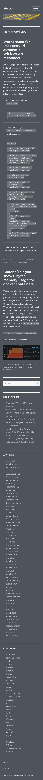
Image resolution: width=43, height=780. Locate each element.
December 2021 (12, 519)
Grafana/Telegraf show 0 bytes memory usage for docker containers (18, 278)
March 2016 (11, 613)
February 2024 (12, 487)
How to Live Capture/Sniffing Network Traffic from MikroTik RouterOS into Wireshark (20, 432)
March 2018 (11, 574)
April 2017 (10, 590)
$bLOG (8, 8)
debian (28, 364)
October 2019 (12, 551)
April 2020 (10, 538)
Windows (10, 751)
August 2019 (11, 555)
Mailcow (9, 690)
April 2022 (10, 509)
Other (8, 716)
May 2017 (10, 587)
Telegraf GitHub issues (28, 313)
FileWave (10, 680)
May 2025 (10, 471)
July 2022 (10, 506)
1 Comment (22, 262)
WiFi (33, 260)
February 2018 (12, 577)
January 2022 (12, 516)
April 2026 (10, 461)
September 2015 (13, 626)
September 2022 (13, 503)
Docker (16, 364)
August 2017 (11, 584)
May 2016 (10, 606)
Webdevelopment (14, 748)
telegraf (17, 367)
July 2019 (10, 558)
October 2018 (12, 564)
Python (9, 729)
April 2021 (10, 532)
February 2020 (12, 545)
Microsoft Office (13, 696)
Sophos (9, 735)
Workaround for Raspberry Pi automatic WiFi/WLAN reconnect (16, 50)
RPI (30, 260)
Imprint (6, 768)
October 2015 (12, 622)
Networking (11, 706)
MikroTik (10, 700)
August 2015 (11, 629)
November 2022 (13, 496)
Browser (9, 667)
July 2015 (10, 632)
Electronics (11, 677)
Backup (9, 664)
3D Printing (11, 654)
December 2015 (12, 619)
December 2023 (13, 493)
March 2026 (11, 464)
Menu (35, 8)
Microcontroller (13, 693)
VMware (9, 745)
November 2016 (13, 593)
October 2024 (12, 477)
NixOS (8, 709)
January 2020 (12, 548)
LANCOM (10, 684)
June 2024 (10, 483)
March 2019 (11, 561)
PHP (7, 722)
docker (34, 364)
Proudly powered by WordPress (21, 776)
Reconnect (24, 260)
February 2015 (12, 635)
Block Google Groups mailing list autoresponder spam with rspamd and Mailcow (21, 412)
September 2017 (13, 580)
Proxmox (10, 726)
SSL (7, 739)
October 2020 (12, 535)
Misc (8, 703)
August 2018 (11, 567)
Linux (16, 260)
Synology (10, 742)
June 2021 (10, 529)
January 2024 (12, 490)
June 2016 (10, 603)
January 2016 (11, 616)
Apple (8, 661)
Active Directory (13, 658)
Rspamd (9, 732)
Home (6, 763)
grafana (6, 367)
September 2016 (13, 597)
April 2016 (10, 610)
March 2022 (11, 513)
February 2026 (12, 467)
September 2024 (13, 480)
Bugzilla (9, 671)
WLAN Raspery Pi (9, 262)
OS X (8, 713)
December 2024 (13, 474)
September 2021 (13, 525)
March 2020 (11, 542)
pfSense (9, 719)
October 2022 (12, 500)
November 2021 (13, 522)
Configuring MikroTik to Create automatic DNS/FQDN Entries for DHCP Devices (21, 422)
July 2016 (10, 600)
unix (22, 367)
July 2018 (10, 571)
